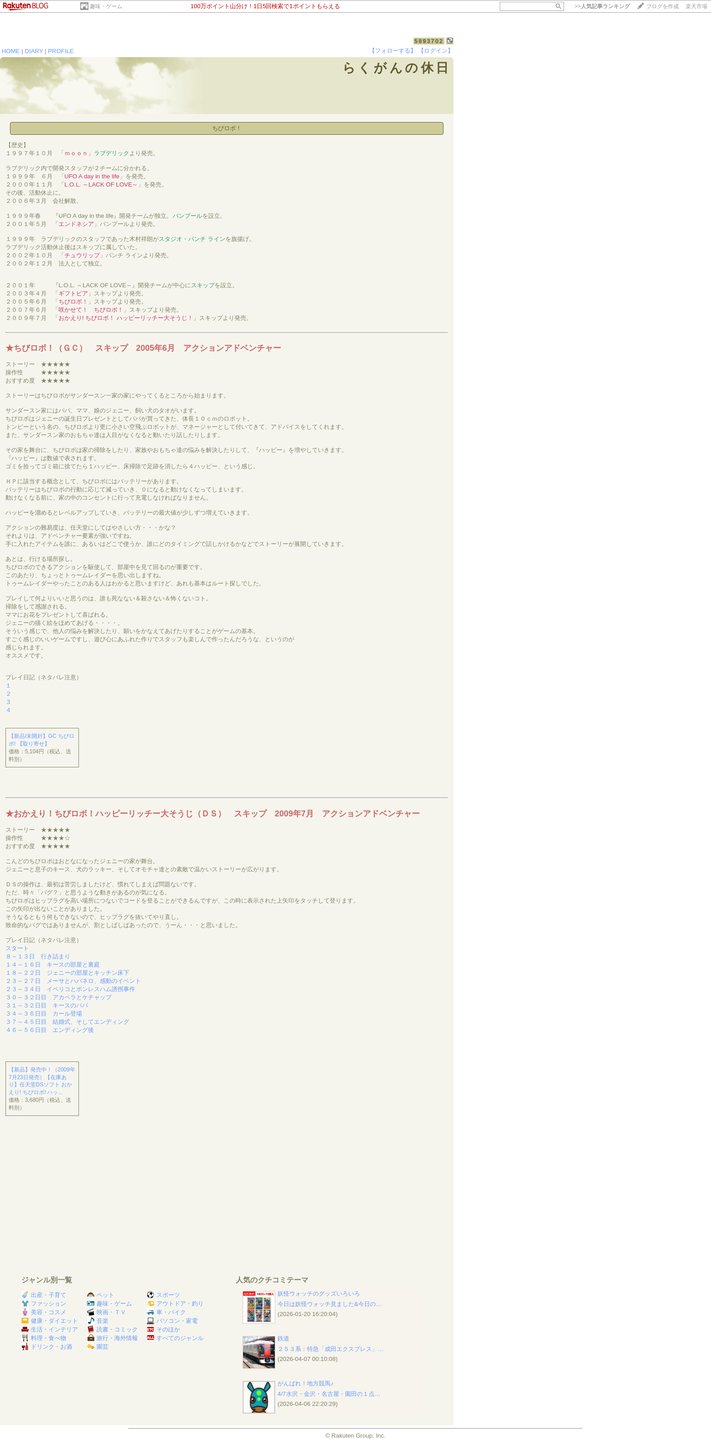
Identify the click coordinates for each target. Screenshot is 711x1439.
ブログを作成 (662, 6)
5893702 (429, 41)
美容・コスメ (43, 1312)
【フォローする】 (392, 50)
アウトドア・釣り (175, 1303)
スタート (17, 948)
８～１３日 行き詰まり (37, 956)
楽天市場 (696, 6)
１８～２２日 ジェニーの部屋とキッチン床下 (67, 972)
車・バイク (166, 1312)
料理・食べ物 (43, 1338)
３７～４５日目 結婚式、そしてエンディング (67, 1021)
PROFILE (61, 51)
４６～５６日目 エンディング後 (49, 1029)
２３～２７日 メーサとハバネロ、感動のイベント (73, 980)
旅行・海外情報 (112, 1338)
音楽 (97, 1320)
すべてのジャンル (175, 1338)
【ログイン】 (435, 50)
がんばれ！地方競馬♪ (306, 1383)
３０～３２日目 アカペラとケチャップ (58, 997)
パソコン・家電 (172, 1320)
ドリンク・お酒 (46, 1346)
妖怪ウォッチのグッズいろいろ (319, 1293)
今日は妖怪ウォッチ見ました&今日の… (330, 1304)
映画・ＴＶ (106, 1312)
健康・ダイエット (49, 1320)
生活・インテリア (49, 1329)
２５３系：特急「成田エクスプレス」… (331, 1349)
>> (602, 6)
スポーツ (163, 1295)
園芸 (97, 1346)
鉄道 (283, 1338)
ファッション (43, 1303)
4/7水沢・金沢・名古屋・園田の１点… (329, 1393)
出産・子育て (43, 1295)
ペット (100, 1295)
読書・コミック (112, 1329)
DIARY (34, 51)
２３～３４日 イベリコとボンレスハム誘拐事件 (70, 989)
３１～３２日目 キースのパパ (46, 1005)
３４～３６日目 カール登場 (43, 1013)
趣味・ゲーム (106, 6)
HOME (11, 51)
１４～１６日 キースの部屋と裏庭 (52, 964)
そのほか (163, 1329)
